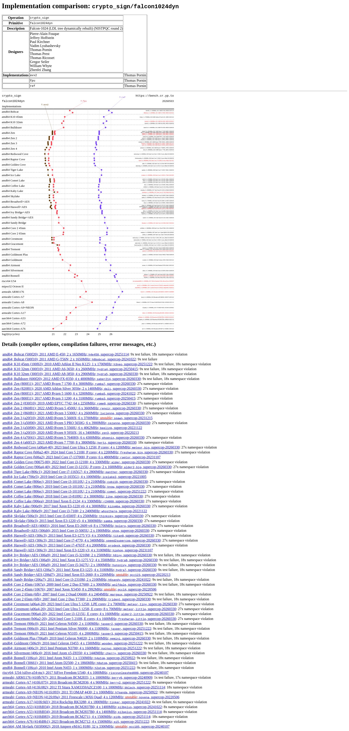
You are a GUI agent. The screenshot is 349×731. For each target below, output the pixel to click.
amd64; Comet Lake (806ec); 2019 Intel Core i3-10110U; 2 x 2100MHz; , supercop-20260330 (75, 481)
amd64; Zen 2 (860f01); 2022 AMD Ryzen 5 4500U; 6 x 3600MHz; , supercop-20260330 (71, 408)
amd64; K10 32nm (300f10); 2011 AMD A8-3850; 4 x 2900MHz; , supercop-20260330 (70, 374)
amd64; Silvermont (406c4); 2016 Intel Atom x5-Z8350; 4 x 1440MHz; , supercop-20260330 (74, 653)
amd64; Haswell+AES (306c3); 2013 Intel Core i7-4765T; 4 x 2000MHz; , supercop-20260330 (76, 545)
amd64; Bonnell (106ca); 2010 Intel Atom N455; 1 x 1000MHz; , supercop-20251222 (68, 668)
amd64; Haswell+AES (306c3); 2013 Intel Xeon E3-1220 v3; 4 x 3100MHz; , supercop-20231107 (77, 550)
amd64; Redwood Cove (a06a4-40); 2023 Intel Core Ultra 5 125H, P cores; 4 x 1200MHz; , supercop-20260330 (91, 447)
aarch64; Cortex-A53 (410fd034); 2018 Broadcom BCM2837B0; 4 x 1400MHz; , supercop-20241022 (82, 707)
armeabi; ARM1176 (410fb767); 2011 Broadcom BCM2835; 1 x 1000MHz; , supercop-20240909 (77, 677)
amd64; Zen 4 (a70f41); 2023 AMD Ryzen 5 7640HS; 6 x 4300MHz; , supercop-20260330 (73, 437)
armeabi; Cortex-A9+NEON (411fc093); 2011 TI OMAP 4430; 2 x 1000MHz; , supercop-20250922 (79, 692)
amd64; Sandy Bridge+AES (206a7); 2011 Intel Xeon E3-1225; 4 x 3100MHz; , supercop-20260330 (79, 570)
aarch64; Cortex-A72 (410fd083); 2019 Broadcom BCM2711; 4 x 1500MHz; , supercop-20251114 (76, 717)
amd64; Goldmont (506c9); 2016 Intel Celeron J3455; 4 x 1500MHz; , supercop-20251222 (72, 643)
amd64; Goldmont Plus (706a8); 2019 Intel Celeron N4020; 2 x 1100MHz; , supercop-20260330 (76, 638)
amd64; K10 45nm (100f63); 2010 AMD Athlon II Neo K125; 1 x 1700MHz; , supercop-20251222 (77, 364)
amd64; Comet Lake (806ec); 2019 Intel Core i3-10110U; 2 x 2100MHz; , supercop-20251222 (74, 491)
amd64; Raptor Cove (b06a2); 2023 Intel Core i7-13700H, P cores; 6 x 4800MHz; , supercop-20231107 (81, 457)
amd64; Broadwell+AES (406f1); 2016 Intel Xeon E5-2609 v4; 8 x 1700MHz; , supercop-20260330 (79, 526)
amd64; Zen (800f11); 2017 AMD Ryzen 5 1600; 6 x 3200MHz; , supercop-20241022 (68, 393)
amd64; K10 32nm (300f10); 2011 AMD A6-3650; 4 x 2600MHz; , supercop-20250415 (70, 369)
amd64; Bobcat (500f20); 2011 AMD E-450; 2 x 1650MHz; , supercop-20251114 (65, 354)
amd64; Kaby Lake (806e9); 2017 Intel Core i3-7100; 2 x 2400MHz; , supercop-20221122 (74, 511)
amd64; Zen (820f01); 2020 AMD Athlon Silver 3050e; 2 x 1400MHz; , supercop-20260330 (71, 388)
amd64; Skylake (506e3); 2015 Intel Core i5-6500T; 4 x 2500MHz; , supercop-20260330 (72, 516)
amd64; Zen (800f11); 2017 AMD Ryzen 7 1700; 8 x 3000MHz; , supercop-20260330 (68, 384)
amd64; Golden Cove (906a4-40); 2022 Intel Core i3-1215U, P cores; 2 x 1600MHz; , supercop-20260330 (86, 467)
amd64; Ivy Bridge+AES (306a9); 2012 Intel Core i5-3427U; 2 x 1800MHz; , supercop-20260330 (79, 565)
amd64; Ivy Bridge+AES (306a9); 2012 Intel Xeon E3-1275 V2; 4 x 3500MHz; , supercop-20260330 (79, 560)
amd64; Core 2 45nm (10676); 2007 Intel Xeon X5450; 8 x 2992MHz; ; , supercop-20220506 (79, 589)
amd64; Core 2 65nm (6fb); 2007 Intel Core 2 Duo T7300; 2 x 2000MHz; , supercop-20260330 (76, 599)
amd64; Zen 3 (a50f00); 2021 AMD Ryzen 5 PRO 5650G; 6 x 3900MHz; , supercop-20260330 (76, 423)
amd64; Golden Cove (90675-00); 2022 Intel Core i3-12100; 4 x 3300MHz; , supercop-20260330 (76, 462)
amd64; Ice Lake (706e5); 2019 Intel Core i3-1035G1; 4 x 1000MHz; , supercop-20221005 (74, 477)
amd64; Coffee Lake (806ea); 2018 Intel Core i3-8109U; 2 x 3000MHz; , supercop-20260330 (72, 496)
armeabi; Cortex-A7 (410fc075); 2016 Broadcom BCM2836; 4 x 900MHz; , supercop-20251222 (76, 682)
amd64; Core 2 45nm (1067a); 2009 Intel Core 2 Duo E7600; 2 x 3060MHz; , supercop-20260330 (79, 584)
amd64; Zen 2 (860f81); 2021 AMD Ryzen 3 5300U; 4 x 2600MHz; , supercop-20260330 (73, 413)
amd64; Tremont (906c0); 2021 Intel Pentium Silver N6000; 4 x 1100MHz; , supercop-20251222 (76, 628)
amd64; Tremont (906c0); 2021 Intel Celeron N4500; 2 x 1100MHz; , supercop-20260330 (72, 623)
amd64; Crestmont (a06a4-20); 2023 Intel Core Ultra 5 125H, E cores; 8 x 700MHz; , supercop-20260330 (89, 609)
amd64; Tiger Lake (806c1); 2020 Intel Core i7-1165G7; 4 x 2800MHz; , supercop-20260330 (75, 472)
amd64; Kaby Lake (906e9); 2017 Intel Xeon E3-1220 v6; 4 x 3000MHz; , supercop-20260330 (76, 506)
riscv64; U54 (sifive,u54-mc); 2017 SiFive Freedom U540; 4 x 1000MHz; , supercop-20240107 (85, 672)
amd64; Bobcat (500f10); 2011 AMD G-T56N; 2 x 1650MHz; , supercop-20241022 (69, 359)
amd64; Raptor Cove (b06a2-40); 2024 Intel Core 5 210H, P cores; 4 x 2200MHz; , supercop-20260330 (87, 452)
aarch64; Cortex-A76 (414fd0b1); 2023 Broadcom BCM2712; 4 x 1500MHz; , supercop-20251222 (75, 721)
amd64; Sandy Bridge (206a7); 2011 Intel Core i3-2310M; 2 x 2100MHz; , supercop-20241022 (76, 579)
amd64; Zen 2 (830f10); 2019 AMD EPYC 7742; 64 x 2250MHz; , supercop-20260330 (69, 403)
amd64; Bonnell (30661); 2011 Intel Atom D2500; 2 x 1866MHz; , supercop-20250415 (69, 663)
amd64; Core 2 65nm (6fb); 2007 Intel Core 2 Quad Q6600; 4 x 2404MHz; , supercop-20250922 (77, 594)
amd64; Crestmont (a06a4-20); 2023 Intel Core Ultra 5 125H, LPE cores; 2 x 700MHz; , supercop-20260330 (89, 604)
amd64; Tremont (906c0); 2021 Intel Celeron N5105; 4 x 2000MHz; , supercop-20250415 (72, 633)
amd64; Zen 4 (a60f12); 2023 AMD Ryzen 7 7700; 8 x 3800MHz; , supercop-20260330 (69, 442)
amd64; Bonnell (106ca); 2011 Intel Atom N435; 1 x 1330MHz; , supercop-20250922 (68, 658)
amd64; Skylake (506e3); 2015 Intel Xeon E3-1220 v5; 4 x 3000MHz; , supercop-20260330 (72, 521)
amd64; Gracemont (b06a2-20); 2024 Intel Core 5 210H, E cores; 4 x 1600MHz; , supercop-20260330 (89, 619)
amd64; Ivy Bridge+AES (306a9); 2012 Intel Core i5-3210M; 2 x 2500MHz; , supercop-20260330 (77, 555)
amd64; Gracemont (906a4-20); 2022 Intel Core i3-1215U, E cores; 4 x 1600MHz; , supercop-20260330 (88, 614)
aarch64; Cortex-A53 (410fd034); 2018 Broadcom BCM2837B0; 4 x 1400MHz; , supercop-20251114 (82, 712)
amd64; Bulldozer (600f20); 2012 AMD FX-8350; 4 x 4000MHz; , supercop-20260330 (71, 379)
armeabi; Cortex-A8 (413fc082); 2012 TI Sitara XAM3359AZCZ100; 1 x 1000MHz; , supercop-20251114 (83, 687)
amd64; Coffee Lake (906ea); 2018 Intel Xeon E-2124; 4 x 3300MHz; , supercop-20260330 (73, 501)
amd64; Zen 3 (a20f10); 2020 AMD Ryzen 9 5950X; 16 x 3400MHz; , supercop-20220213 (70, 433)
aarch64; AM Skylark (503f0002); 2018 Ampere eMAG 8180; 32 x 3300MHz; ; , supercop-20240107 (86, 726)
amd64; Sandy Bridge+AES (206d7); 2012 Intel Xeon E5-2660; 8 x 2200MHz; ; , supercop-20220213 (86, 575)
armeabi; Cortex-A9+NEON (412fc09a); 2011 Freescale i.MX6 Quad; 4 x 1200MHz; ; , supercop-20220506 (90, 697)
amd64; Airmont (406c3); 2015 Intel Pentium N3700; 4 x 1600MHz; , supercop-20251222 (72, 648)
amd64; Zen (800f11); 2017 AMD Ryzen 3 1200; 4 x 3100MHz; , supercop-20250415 (68, 398)
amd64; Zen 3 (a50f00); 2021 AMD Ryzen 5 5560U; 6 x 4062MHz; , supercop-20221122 (72, 428)
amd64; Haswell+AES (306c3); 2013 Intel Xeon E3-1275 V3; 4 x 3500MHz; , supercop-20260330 (78, 535)
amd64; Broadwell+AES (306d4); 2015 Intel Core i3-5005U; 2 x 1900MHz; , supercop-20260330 (75, 530)
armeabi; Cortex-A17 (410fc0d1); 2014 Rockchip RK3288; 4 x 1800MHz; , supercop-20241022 (76, 702)
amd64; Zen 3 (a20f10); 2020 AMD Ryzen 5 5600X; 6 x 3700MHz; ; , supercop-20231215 (77, 418)
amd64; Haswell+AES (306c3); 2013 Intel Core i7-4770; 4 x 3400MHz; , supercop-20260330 (81, 540)
